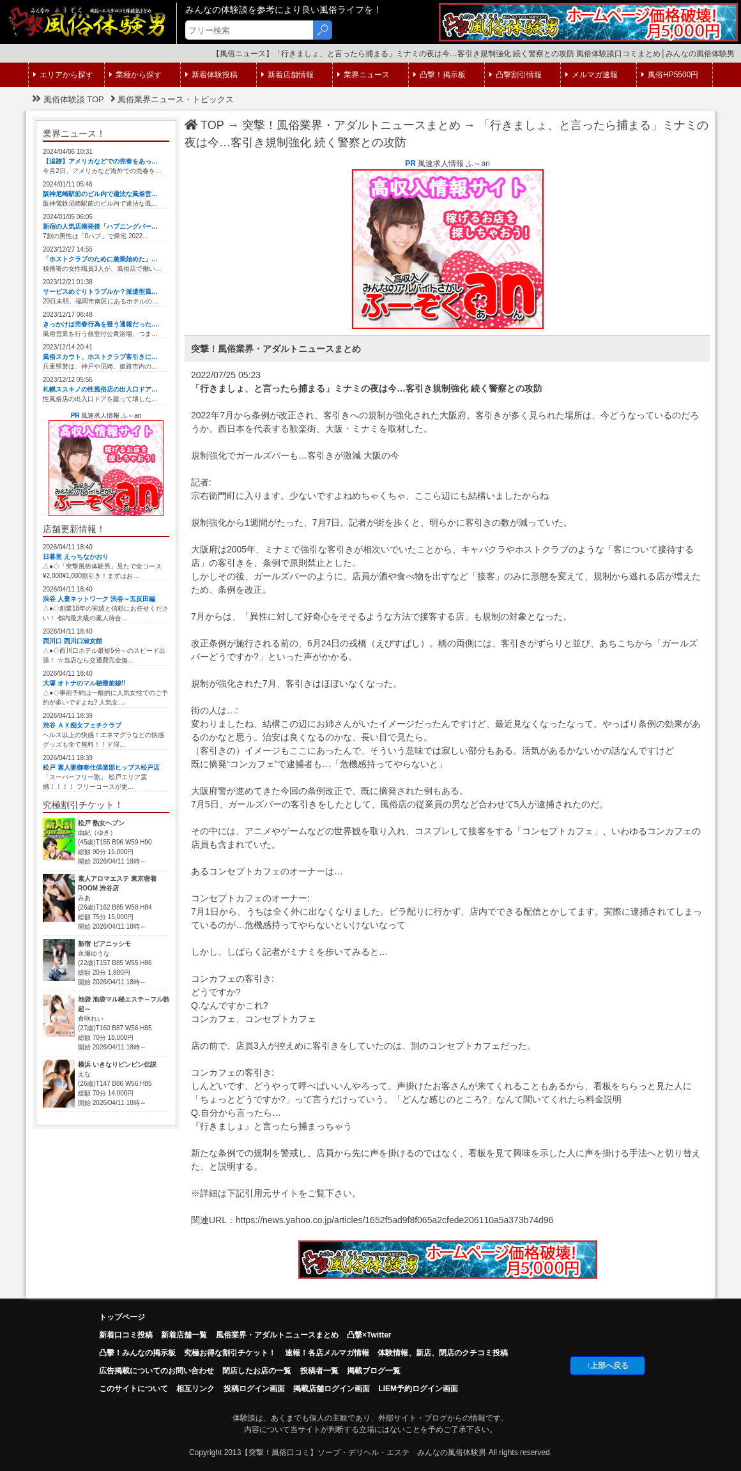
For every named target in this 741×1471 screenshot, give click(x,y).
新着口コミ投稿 (126, 1334)
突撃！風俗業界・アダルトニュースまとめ (351, 125)
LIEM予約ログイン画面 (418, 1388)
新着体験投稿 (211, 74)
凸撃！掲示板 (439, 74)
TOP (204, 125)
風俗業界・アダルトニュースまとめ (277, 1334)
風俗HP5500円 (669, 74)
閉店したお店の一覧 (256, 1370)
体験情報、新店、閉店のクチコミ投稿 (443, 1352)
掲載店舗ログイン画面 (331, 1388)
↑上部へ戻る (607, 1365)
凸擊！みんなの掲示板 (137, 1352)
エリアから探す (63, 74)
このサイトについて (133, 1388)
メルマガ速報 (591, 74)
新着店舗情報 (287, 74)
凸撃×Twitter (369, 1334)
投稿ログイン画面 (254, 1388)
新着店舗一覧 (184, 1334)
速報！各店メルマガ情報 (327, 1352)
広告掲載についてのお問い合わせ (156, 1370)
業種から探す (135, 74)
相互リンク (195, 1388)
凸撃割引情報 (515, 74)
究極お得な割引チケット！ (230, 1352)
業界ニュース (363, 74)
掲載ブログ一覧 (374, 1370)
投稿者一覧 (319, 1370)
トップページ (122, 1317)
